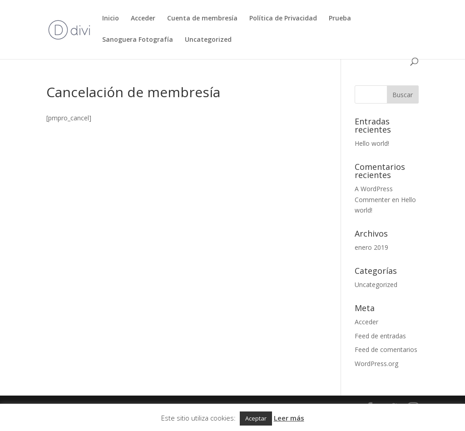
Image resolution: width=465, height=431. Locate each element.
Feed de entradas (380, 336)
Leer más (289, 417)
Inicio (110, 18)
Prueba (340, 18)
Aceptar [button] (256, 418)
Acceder (143, 18)
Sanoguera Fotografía (137, 40)
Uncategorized (208, 40)
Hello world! (372, 143)
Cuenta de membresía (202, 18)
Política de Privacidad (283, 18)
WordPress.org (376, 363)
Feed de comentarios (386, 349)
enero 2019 (371, 247)
